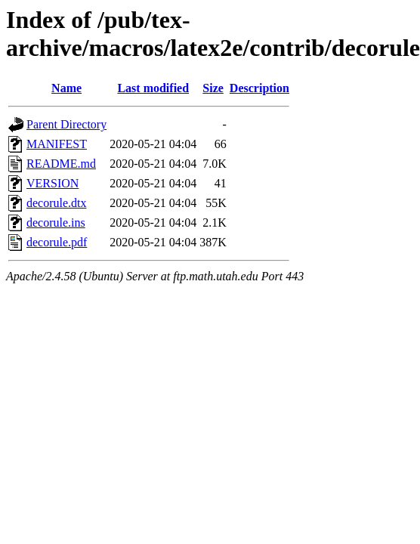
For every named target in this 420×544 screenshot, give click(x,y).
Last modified (153, 88)
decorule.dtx (56, 202)
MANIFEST (56, 144)
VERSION (52, 183)
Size (213, 88)
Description (259, 88)
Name (66, 88)
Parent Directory (66, 124)
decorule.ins (55, 222)
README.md (61, 163)
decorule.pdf (56, 242)
